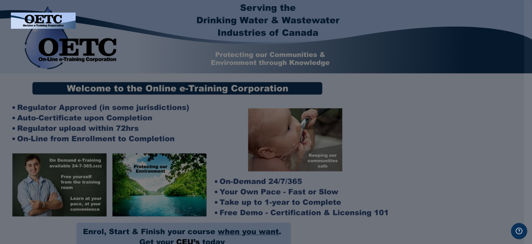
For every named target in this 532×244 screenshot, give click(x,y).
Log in (460, 145)
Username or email (422, 59)
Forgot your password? (497, 126)
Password (411, 93)
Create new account (460, 228)
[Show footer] (519, 231)
